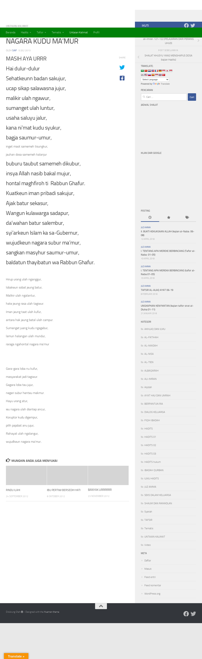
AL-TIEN (148, 377)
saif (14, 66)
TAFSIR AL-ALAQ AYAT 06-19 (157, 305)
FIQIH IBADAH (152, 436)
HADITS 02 (150, 460)
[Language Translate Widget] (155, 95)
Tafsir (40, 32)
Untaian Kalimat (78, 32)
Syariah (148, 527)
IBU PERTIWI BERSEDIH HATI (65, 505)
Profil (96, 32)
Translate (161, 99)
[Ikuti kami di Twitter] (192, 41)
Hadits (24, 32)
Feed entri (150, 592)
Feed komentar (152, 601)
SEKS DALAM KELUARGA (157, 510)
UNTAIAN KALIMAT (17, 41)
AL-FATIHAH (151, 353)
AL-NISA (149, 369)
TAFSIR (148, 535)
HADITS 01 (150, 452)
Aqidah (148, 402)
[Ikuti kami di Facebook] (186, 41)
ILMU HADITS (151, 494)
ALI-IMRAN (150, 394)
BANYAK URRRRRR (100, 505)
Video (147, 560)
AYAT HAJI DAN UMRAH (157, 411)
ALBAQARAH (151, 386)
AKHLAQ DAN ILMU (154, 344)
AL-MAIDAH (151, 361)
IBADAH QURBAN (154, 485)
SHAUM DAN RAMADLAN (158, 519)
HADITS (148, 444)
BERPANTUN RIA (153, 419)
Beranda (10, 32)
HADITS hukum (152, 477)
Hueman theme (51, 627)
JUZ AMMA (146, 243)
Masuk (148, 584)
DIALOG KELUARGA (154, 427)
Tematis (56, 32)
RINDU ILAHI (14, 505)
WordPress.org (152, 609)
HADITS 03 (150, 469)
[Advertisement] (170, 196)
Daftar (147, 576)
